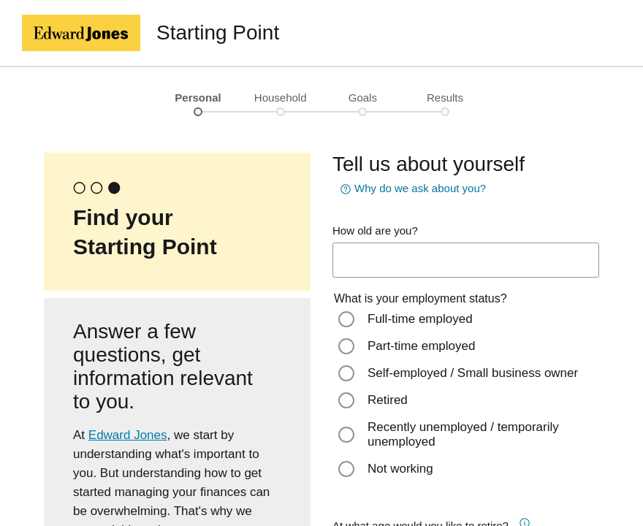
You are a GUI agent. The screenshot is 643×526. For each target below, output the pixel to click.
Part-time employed (421, 346)
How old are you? (375, 230)
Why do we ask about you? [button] (411, 189)
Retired (388, 400)
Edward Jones (127, 435)
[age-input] (465, 260)
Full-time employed (420, 319)
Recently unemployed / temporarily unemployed (463, 434)
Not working (400, 469)
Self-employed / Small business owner (473, 373)
